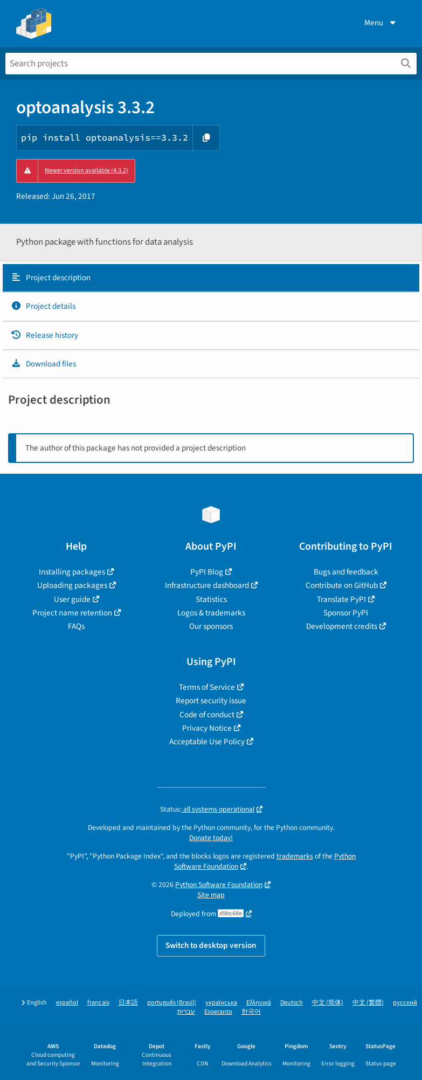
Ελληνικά (258, 1002)
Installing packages (72, 572)
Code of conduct (206, 715)
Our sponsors (211, 626)
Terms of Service (207, 687)
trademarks (294, 856)
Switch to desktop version (211, 945)
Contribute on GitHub (342, 585)
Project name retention (72, 613)
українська (221, 1002)
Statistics (211, 599)
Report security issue (211, 701)
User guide (72, 599)
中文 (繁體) (368, 1002)
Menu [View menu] (381, 23)
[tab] (211, 278)
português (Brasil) (171, 1002)
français (98, 1002)
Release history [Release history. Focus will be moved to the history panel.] (44, 335)
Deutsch (291, 1002)
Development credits (341, 626)
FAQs (76, 626)
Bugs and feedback (346, 572)
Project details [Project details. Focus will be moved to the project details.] (43, 306)
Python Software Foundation (218, 885)
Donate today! (211, 838)
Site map (211, 895)
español (67, 1002)
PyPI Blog (206, 572)
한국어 (251, 1011)
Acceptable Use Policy (207, 741)
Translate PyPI (341, 599)
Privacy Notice (207, 728)
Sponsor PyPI (345, 613)
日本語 (128, 1002)
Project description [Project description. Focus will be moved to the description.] (51, 277)
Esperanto (218, 1011)
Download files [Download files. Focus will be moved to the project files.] (43, 364)
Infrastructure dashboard (207, 585)
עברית (186, 1011)
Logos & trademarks (211, 613)
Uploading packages (72, 585)
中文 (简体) (327, 1002)
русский (405, 1002)
